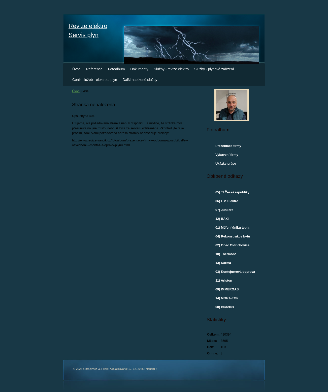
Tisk (105, 368)
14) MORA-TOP (226, 298)
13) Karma (223, 263)
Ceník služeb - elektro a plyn (94, 80)
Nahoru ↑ (151, 368)
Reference (94, 69)
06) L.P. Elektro (226, 201)
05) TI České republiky (232, 192)
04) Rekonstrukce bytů (232, 236)
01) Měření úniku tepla (232, 227)
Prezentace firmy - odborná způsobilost (231, 147)
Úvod (76, 69)
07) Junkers (224, 210)
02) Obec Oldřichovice (232, 245)
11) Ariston (223, 280)
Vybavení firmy (226, 155)
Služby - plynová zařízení (214, 69)
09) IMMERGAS (227, 289)
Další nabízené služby (140, 80)
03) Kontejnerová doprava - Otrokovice (235, 273)
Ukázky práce (225, 163)
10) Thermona (226, 254)
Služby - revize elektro (171, 69)
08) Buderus (224, 307)
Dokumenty (139, 69)
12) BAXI (222, 219)
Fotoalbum (116, 69)
